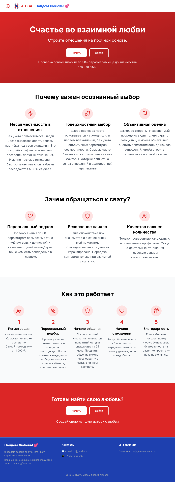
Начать (76, 52)
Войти (99, 52)
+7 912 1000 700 (74, 455)
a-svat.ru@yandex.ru (76, 451)
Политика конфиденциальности (137, 451)
